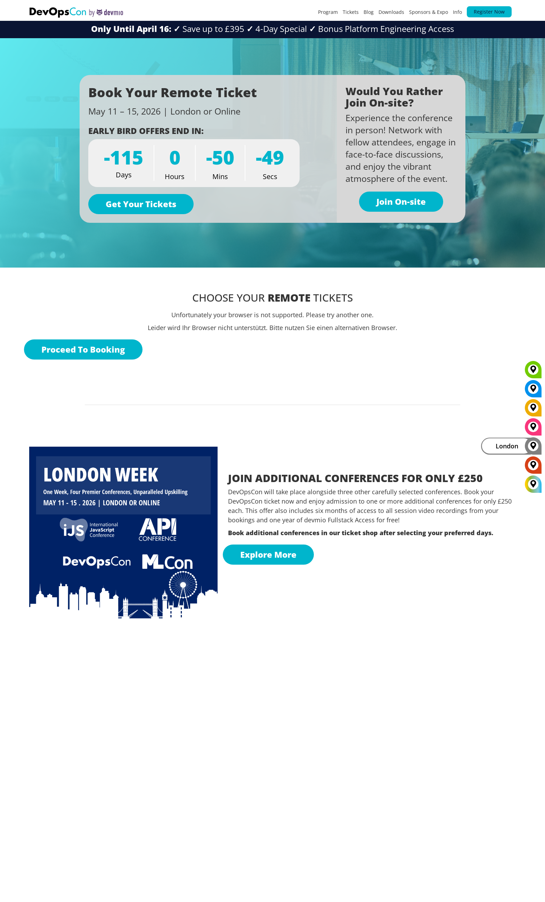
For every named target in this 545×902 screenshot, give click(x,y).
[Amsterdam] (533, 467)
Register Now (489, 11)
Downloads (391, 12)
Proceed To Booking (83, 349)
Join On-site (401, 201)
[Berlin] (533, 410)
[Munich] (533, 372)
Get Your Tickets (141, 204)
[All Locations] (533, 484)
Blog (369, 12)
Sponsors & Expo (428, 12)
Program (328, 12)
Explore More (268, 554)
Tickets (351, 12)
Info (457, 12)
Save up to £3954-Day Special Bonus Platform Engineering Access (272, 28)
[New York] (533, 391)
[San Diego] (533, 429)
